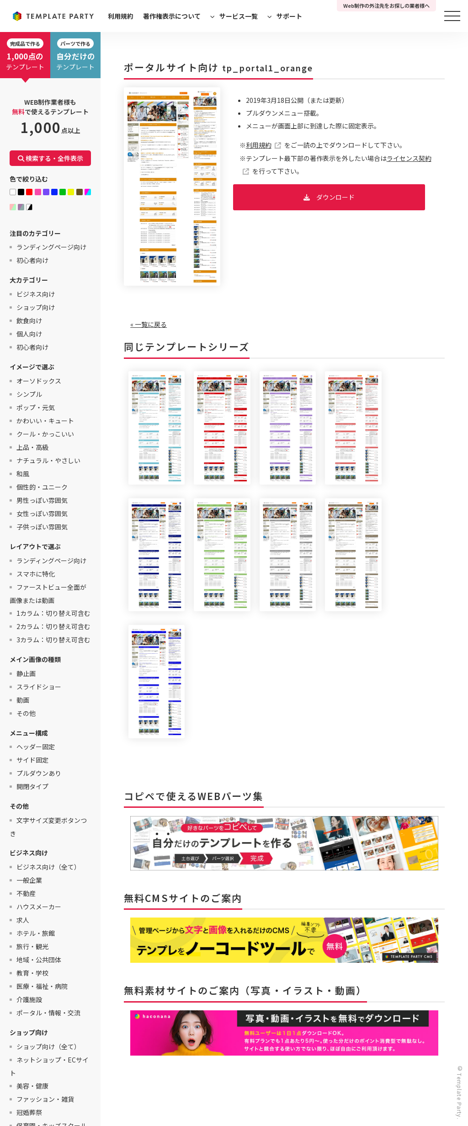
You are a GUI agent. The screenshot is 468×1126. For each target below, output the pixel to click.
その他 (26, 713)
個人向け (29, 333)
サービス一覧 (238, 16)
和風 (22, 473)
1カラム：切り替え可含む (53, 613)
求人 (22, 919)
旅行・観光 (32, 946)
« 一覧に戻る (148, 324)
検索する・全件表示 (50, 158)
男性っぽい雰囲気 (42, 500)
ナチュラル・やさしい (48, 460)
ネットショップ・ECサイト (49, 1066)
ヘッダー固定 (35, 746)
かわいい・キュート (45, 420)
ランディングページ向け (51, 246)
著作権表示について (172, 16)
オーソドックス (38, 380)
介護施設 (29, 999)
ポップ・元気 (35, 407)
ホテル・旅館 (35, 933)
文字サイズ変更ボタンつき (48, 827)
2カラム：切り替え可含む (53, 626)
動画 (22, 699)
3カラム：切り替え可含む (53, 639)
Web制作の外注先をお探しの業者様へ (386, 5)
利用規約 (120, 16)
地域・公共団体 (38, 959)
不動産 (26, 893)
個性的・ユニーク (42, 486)
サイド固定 (32, 759)
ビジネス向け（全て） (48, 866)
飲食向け (29, 320)
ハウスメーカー (38, 906)
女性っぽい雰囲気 (42, 513)
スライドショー (38, 686)
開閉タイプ (32, 786)
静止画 (26, 673)
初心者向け (32, 260)
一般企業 (29, 880)
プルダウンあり (38, 773)
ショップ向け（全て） (48, 1046)
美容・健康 (32, 1085)
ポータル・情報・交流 (48, 1012)
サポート (289, 16)
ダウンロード (335, 197)
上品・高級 (32, 447)
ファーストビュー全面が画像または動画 (48, 593)
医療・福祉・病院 (42, 986)
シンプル (29, 394)
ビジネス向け (35, 294)
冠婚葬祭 (29, 1112)
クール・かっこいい (45, 433)
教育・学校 (32, 972)
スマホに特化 (35, 573)
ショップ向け (35, 307)
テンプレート (25, 54)
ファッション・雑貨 (45, 1099)
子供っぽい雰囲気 (42, 526)
